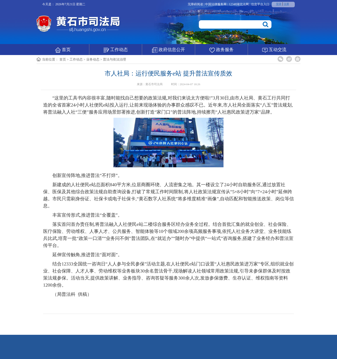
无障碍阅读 (195, 4)
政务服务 (221, 50)
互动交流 (274, 50)
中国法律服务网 (216, 4)
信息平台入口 (260, 4)
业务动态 (92, 59)
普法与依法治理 (114, 59)
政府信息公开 (168, 50)
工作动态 (115, 50)
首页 (63, 50)
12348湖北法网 (239, 4)
